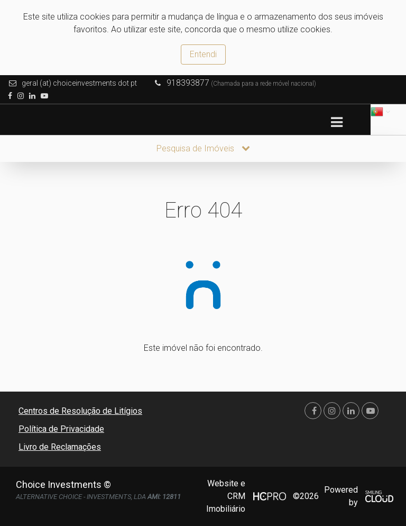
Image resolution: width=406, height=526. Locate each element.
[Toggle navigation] (336, 122)
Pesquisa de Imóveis (203, 148)
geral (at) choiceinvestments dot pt (79, 83)
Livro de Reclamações (60, 447)
